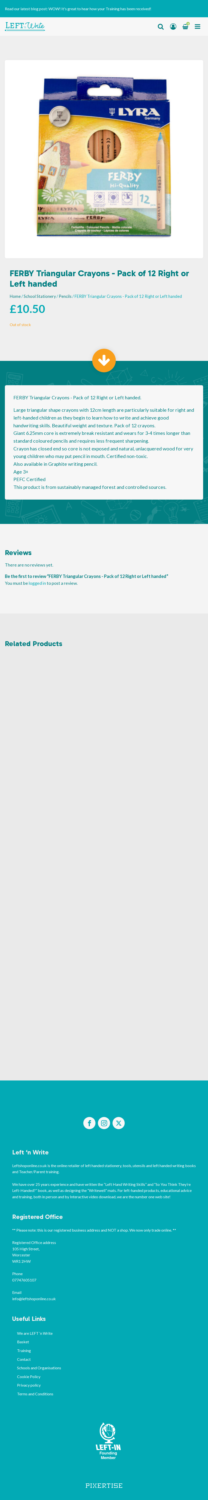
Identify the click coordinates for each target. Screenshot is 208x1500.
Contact (24, 1359)
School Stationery (40, 296)
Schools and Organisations (39, 1367)
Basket (23, 1341)
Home (15, 296)
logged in (37, 583)
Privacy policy (29, 1385)
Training (24, 1350)
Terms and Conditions (35, 1393)
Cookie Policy (28, 1376)
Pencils (65, 296)
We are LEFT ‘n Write (35, 1333)
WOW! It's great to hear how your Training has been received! (99, 8)
